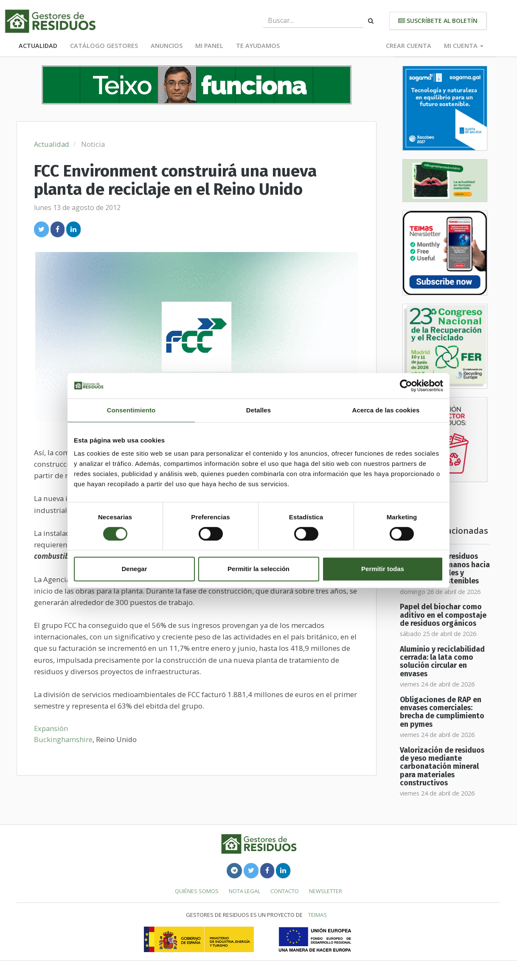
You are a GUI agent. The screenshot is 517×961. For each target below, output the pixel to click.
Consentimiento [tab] (131, 410)
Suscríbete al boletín (438, 21)
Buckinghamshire (63, 739)
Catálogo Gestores (104, 46)
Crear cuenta (408, 46)
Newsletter (325, 891)
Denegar (134, 568)
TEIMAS (317, 915)
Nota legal (244, 891)
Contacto (284, 891)
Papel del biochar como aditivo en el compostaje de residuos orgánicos (443, 615)
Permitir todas (382, 568)
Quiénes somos (197, 891)
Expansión (51, 728)
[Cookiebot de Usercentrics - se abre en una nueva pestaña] (406, 385)
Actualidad (38, 46)
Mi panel (209, 46)
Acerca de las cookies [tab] (386, 410)
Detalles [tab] (258, 410)
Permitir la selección (258, 568)
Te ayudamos (258, 46)
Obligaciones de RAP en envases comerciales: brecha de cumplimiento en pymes (442, 712)
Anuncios (167, 46)
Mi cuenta (463, 46)
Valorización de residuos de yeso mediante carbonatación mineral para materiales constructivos (442, 766)
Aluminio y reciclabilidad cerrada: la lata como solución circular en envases (442, 661)
